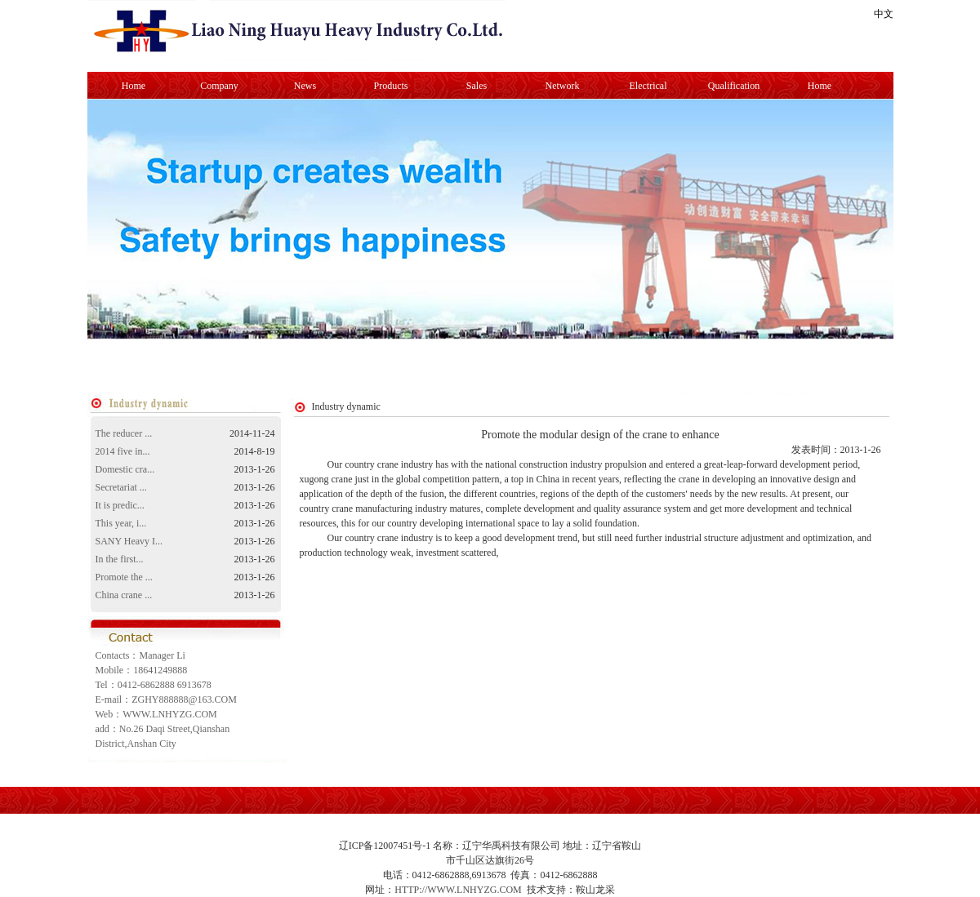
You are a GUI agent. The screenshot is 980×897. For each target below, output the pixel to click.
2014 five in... (123, 451)
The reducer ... (124, 433)
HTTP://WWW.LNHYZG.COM (458, 889)
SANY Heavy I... (129, 541)
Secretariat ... (121, 487)
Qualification (734, 85)
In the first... (120, 559)
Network (563, 85)
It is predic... (120, 505)
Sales (476, 85)
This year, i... (121, 523)
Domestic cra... (125, 469)
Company (219, 85)
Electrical (648, 85)
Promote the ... (124, 577)
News (305, 85)
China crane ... (124, 595)
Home (133, 85)
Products (391, 85)
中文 (883, 14)
